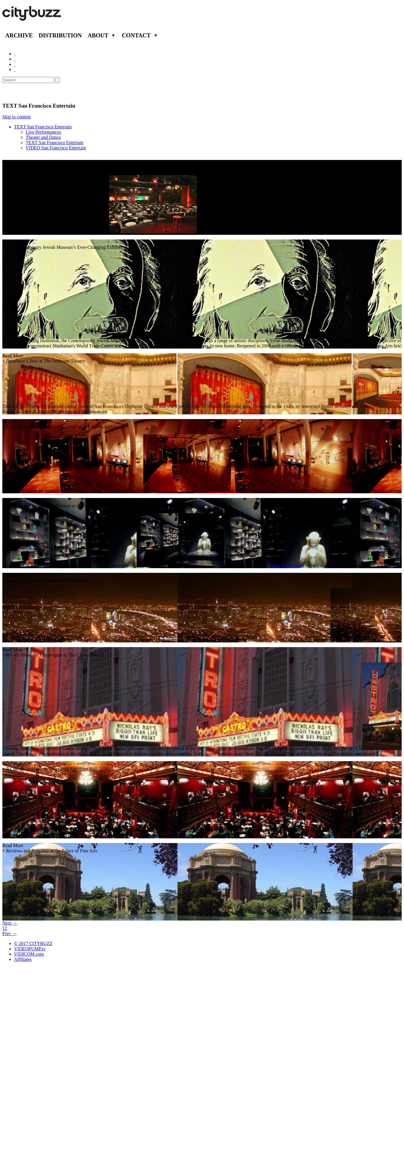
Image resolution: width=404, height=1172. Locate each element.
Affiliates (23, 959)
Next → (9, 923)
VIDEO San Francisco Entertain (56, 147)
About (98, 35)
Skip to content (16, 116)
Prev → (9, 933)
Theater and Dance (43, 137)
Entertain (16, 92)
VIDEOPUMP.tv (30, 948)
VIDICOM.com (29, 954)
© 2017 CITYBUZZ (33, 943)
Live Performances (43, 132)
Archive (19, 35)
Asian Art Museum (286, 565)
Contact (136, 35)
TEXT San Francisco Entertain (43, 126)
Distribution (60, 35)
